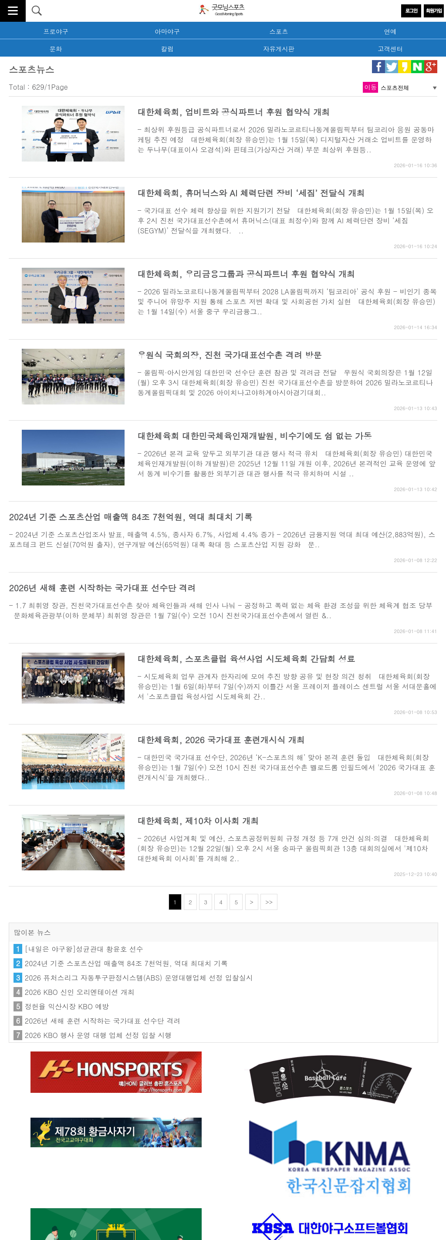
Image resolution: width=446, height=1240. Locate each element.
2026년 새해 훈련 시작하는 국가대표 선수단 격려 (102, 587)
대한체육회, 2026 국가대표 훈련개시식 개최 (221, 739)
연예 (390, 31)
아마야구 (167, 31)
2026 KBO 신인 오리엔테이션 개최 (80, 992)
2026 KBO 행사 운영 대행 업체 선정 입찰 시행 (98, 1035)
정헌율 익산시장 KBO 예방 (67, 1006)
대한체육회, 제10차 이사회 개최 (198, 820)
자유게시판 (278, 48)
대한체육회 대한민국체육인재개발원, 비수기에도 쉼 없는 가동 (254, 435)
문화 (56, 48)
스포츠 (278, 31)
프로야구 (55, 31)
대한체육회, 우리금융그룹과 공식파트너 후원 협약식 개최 (246, 274)
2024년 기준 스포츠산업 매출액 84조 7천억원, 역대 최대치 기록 (130, 516)
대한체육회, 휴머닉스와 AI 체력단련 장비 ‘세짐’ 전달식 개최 (251, 193)
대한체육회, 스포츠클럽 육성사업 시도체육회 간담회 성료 (246, 658)
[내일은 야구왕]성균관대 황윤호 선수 (84, 949)
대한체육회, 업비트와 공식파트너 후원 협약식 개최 (233, 112)
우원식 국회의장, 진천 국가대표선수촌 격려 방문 (229, 355)
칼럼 (167, 48)
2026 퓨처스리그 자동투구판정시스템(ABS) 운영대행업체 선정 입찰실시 (139, 978)
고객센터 (390, 48)
